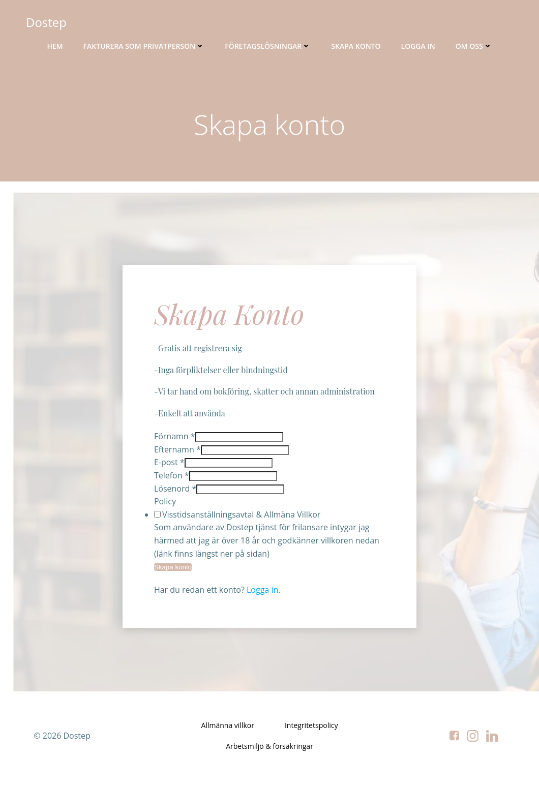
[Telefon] (235, 481)
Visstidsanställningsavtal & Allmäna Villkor (243, 519)
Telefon (173, 480)
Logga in (418, 46)
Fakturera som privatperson (144, 46)
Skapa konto (355, 46)
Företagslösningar (268, 46)
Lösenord (177, 493)
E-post (171, 467)
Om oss (474, 46)
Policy (166, 506)
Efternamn (179, 454)
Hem (55, 46)
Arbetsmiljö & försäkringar (269, 755)
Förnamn (176, 441)
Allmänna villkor (227, 734)
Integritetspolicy (311, 734)
